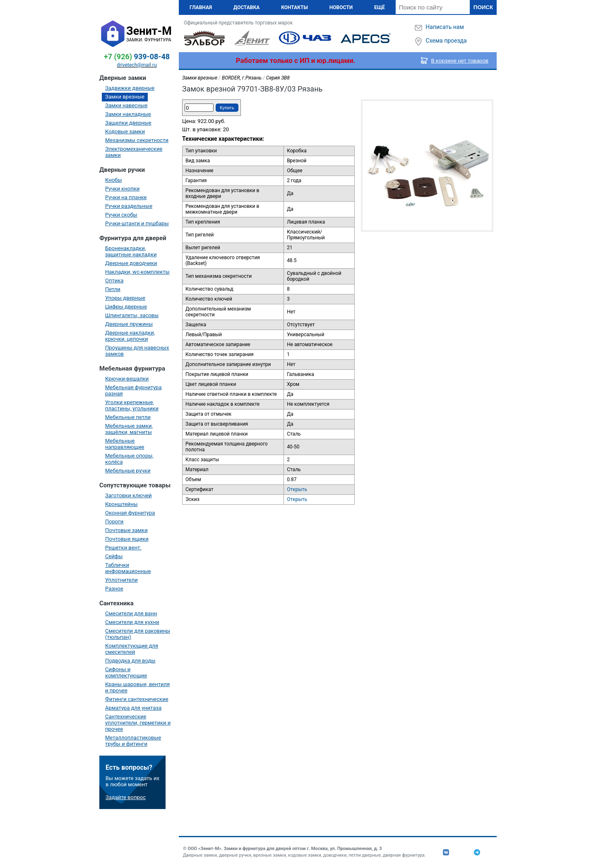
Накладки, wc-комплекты (137, 272)
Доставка (246, 7)
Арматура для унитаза (133, 708)
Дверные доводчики (131, 263)
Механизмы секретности (136, 140)
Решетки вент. (123, 547)
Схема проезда (445, 40)
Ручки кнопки (122, 188)
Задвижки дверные (129, 88)
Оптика (114, 280)
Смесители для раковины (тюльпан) (137, 634)
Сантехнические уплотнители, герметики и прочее (138, 722)
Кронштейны (121, 504)
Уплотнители (121, 580)
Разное (114, 588)
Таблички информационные (128, 568)
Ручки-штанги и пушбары (137, 223)
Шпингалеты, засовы (132, 315)
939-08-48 (137, 56)
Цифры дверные (126, 306)
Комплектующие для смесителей (131, 649)
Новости (341, 7)
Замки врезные (124, 97)
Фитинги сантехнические (136, 699)
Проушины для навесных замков (137, 350)
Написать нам (444, 27)
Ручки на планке (126, 197)
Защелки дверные (128, 123)
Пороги (114, 521)
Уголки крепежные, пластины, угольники (132, 405)
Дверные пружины (129, 324)
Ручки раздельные (128, 206)
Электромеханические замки (133, 152)
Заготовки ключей (128, 495)
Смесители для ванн (131, 613)
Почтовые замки (126, 530)
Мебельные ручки (128, 470)
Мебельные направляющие (124, 444)
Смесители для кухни (132, 622)
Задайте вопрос (126, 797)
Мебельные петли (128, 417)
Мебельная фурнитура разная (133, 390)
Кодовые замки (125, 131)
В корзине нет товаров (460, 61)
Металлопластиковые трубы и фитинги (133, 741)
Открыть (297, 489)
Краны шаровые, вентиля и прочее (137, 687)
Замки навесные (126, 105)
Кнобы (113, 180)
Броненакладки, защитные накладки (130, 251)
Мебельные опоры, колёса (129, 459)
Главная (201, 7)
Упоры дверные (125, 298)
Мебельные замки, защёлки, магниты (129, 429)
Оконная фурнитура (130, 513)
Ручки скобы (121, 215)
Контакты (294, 7)
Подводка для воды (130, 660)
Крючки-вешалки (127, 379)
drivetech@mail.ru (137, 65)
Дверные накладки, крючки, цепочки (130, 336)
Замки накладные (128, 114)
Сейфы (114, 556)
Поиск (483, 7)
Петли (112, 289)
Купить (227, 107)
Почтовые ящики (127, 539)
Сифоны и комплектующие (126, 672)
